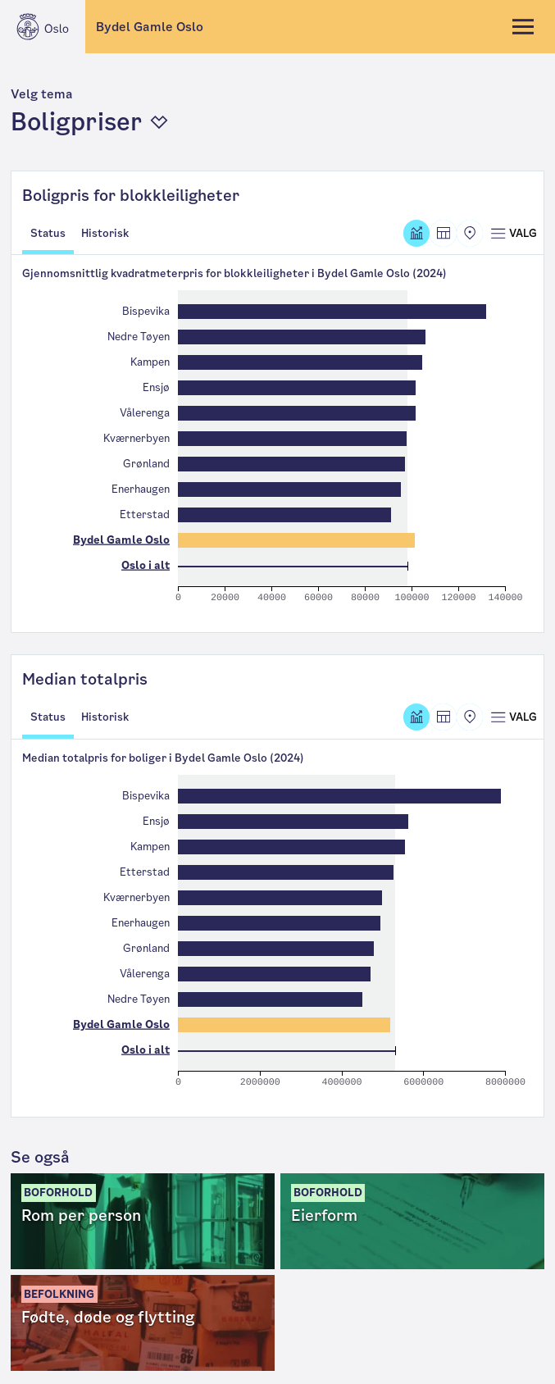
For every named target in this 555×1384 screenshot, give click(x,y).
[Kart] (470, 233)
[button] (278, 112)
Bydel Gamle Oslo (149, 26)
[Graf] (416, 233)
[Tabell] (443, 233)
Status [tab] (48, 233)
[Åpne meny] (513, 233)
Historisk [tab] (105, 233)
